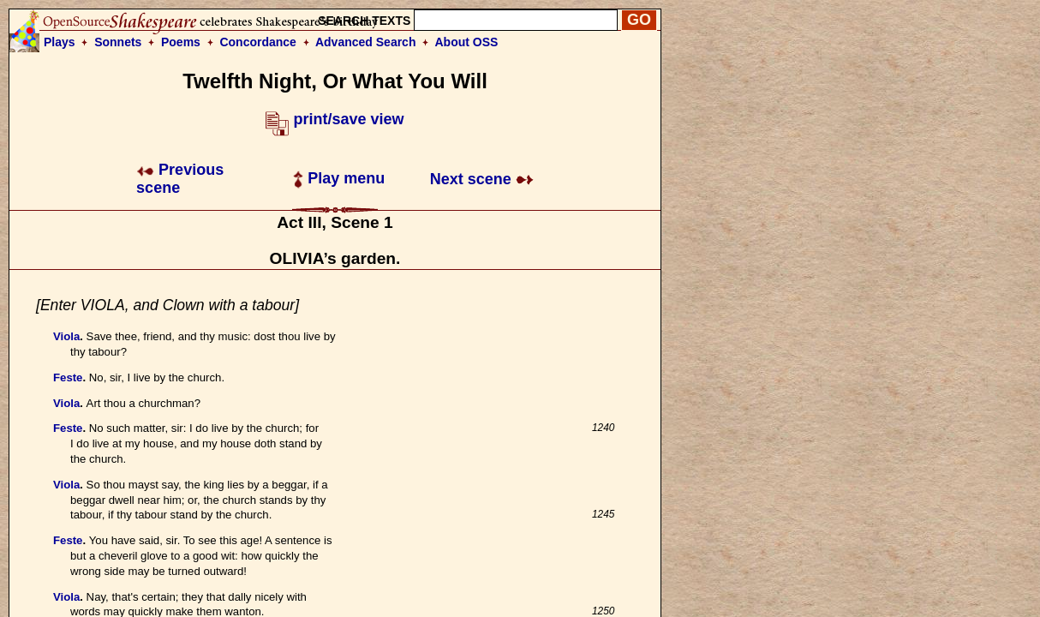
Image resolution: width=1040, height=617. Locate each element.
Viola (66, 336)
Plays (59, 42)
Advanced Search (365, 42)
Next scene (482, 179)
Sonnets (117, 42)
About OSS (467, 42)
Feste (67, 377)
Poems (180, 42)
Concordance (257, 42)
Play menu (339, 178)
